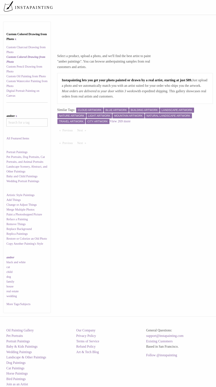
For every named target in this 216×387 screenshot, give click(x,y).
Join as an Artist (17, 384)
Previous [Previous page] (68, 130)
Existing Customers (159, 341)
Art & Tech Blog (87, 352)
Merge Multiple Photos (20, 209)
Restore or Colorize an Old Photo (26, 238)
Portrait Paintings (16, 152)
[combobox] (26, 122)
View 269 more (120, 121)
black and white (16, 262)
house (10, 286)
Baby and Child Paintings (22, 176)
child (9, 272)
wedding (11, 296)
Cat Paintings (15, 368)
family (10, 281)
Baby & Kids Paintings (22, 346)
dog (8, 276)
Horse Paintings (17, 373)
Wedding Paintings (19, 352)
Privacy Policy (86, 336)
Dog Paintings (16, 362)
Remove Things (16, 224)
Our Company (85, 330)
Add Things (13, 200)
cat (8, 267)
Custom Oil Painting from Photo (26, 76)
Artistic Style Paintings (20, 195)
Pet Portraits (14, 336)
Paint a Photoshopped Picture (24, 214)
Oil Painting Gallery (20, 330)
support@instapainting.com (165, 336)
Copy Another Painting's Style (24, 243)
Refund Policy (86, 346)
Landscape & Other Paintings (26, 357)
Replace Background (19, 229)
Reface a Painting (17, 219)
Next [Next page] (82, 130)
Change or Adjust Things (21, 204)
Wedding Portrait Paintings (22, 181)
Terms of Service (87, 341)
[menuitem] (124, 7)
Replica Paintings (17, 233)
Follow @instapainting (161, 355)
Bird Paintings (16, 379)
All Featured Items (17, 138)
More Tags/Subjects (18, 304)
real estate (12, 291)
